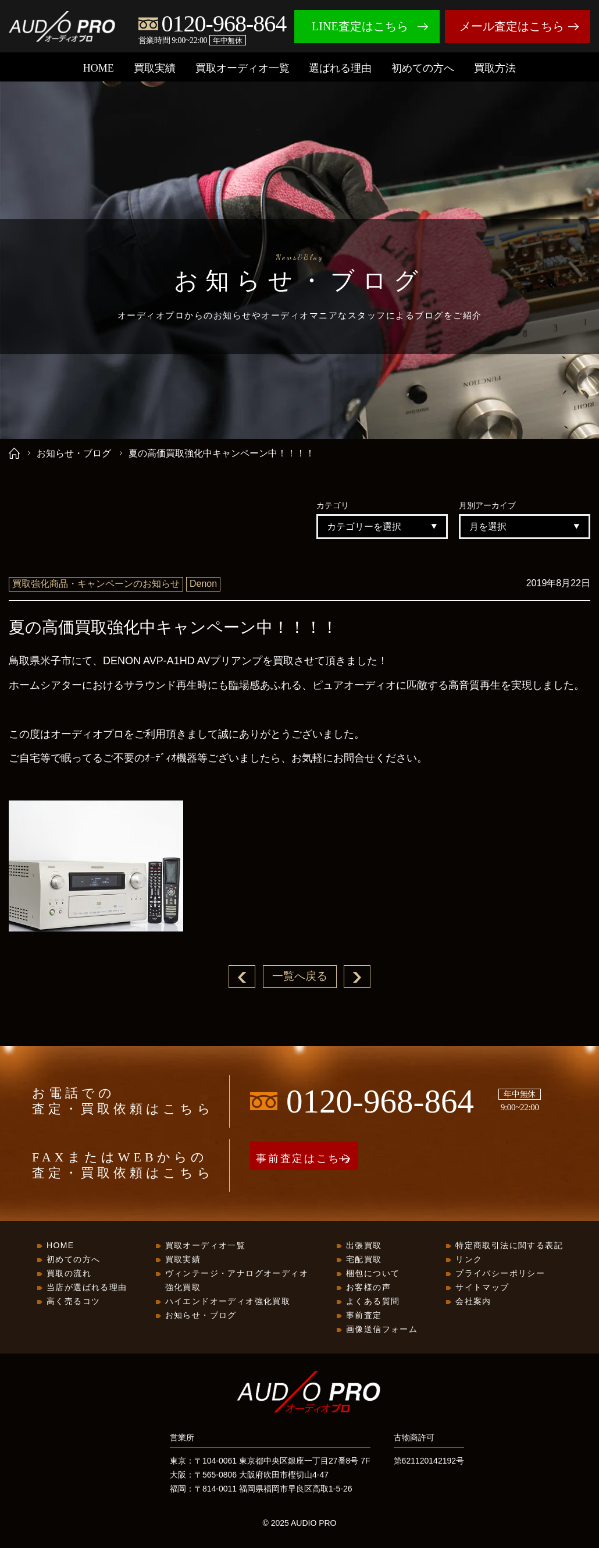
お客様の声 (368, 1287)
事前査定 (364, 1315)
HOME (98, 68)
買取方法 (495, 68)
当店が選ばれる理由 (87, 1287)
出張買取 (364, 1246)
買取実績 (155, 68)
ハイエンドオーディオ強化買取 (228, 1301)
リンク (468, 1259)
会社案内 (473, 1301)
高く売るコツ (73, 1301)
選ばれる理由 (340, 68)
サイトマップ (482, 1287)
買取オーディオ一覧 (242, 68)
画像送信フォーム (382, 1329)
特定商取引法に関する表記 (509, 1246)
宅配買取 (364, 1259)
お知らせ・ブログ (74, 453)
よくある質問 (373, 1301)
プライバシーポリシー (500, 1273)
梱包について (373, 1273)
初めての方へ (422, 68)
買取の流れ (69, 1273)
